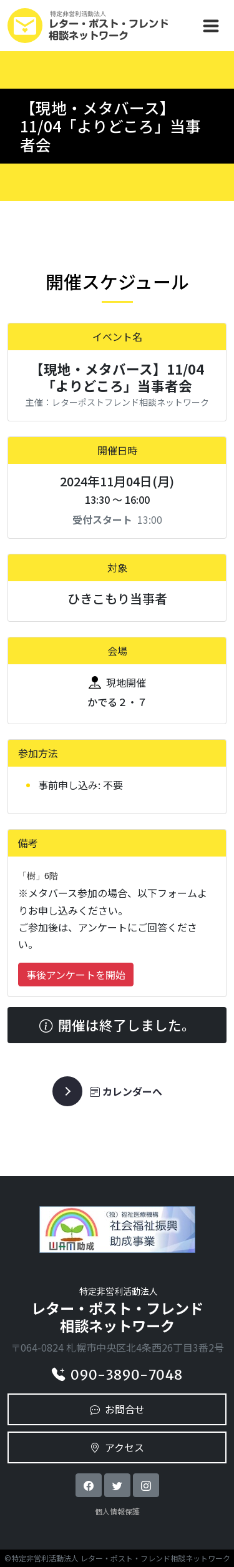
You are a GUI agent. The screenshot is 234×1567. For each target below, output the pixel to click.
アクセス (117, 1447)
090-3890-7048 (117, 1375)
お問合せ (117, 1409)
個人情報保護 (117, 1511)
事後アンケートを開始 (75, 974)
